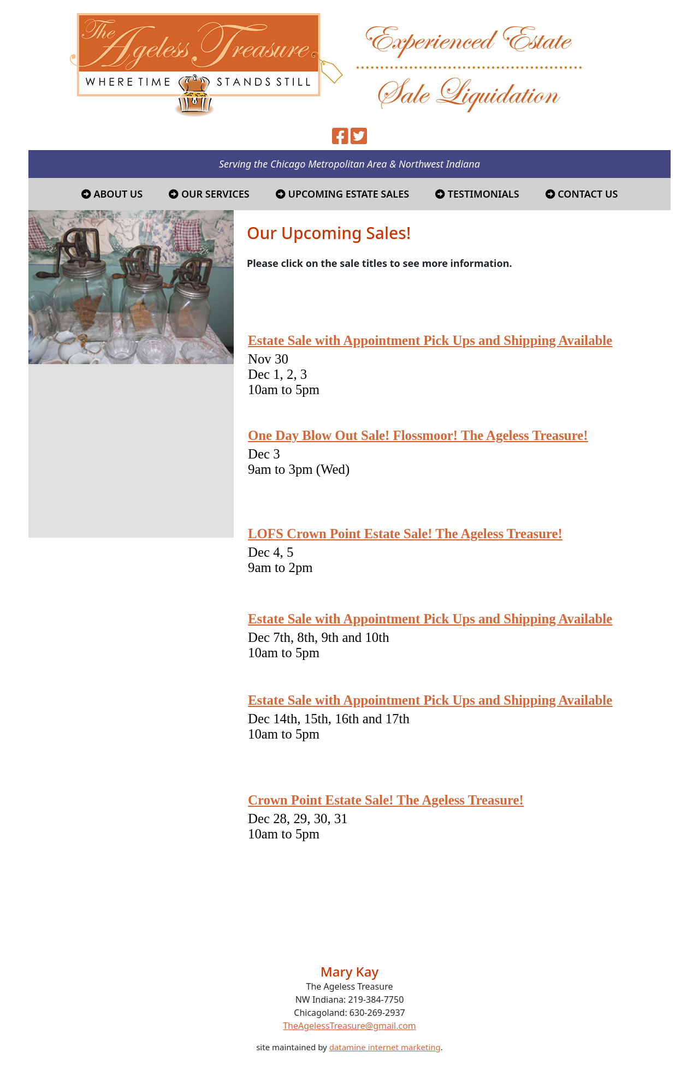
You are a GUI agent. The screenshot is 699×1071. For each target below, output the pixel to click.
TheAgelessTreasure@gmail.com (349, 1026)
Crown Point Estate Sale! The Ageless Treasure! (386, 800)
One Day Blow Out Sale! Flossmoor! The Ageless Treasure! (418, 435)
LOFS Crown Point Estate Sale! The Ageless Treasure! (405, 533)
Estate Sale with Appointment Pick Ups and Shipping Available (430, 340)
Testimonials (477, 193)
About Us (112, 193)
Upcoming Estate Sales (342, 193)
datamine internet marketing (385, 1047)
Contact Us (582, 193)
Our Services (209, 193)
